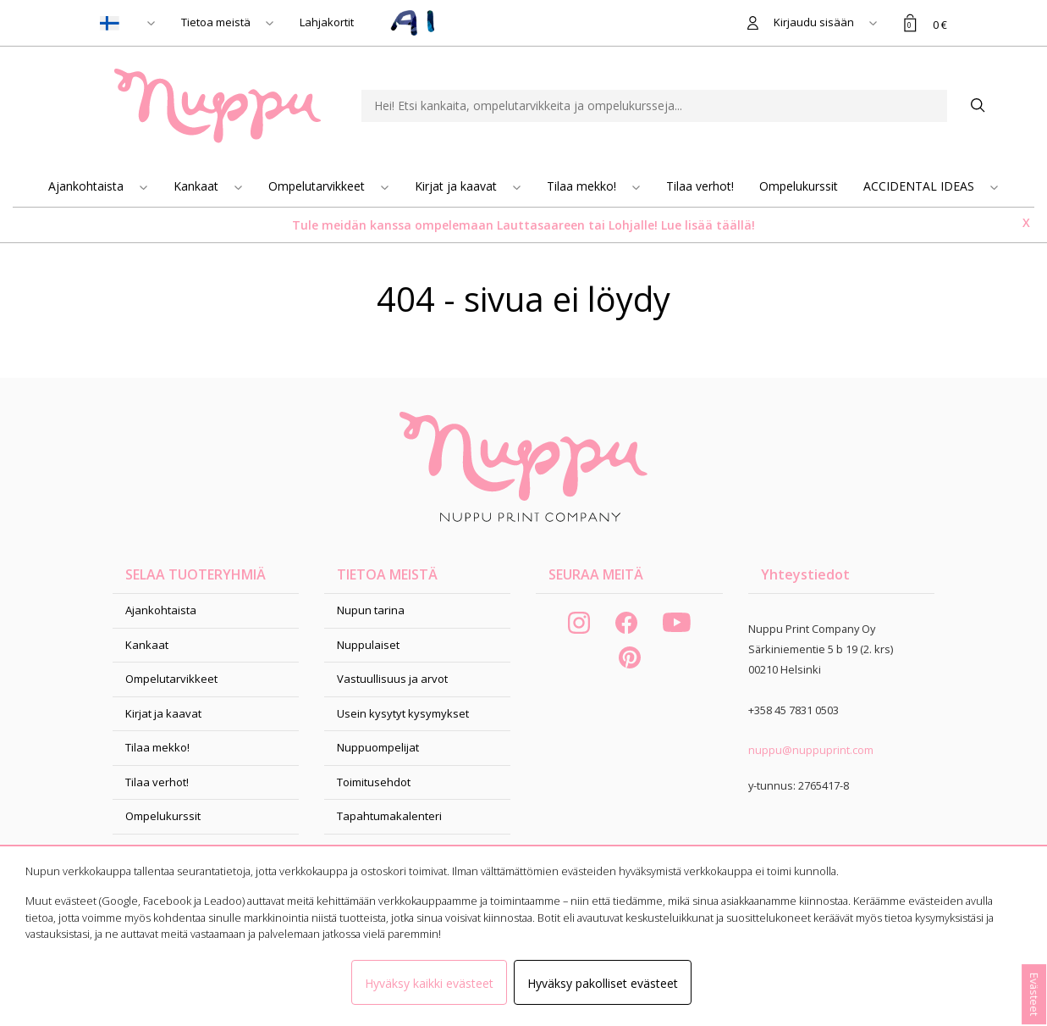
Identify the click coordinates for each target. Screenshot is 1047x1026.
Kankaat (198, 186)
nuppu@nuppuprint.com (810, 749)
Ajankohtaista (87, 186)
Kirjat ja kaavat (457, 186)
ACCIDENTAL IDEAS (920, 186)
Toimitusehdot (374, 782)
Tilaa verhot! (700, 186)
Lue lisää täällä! (708, 225)
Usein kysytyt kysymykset (403, 713)
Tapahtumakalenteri (389, 816)
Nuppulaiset (368, 644)
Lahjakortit (327, 22)
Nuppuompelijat (378, 747)
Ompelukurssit (798, 186)
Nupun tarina (371, 610)
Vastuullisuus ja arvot (392, 678)
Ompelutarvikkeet (318, 186)
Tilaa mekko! (583, 186)
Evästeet (1034, 994)
